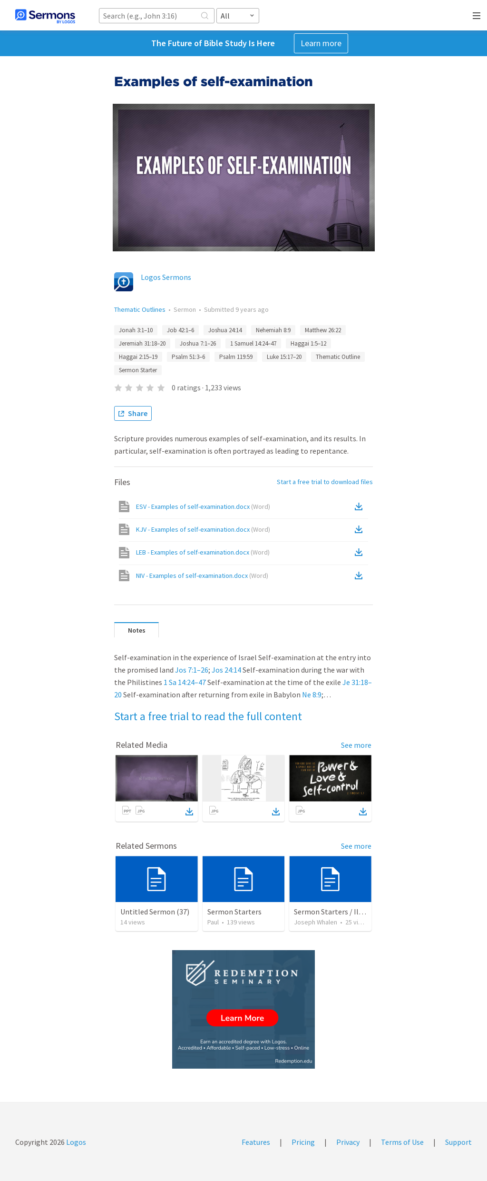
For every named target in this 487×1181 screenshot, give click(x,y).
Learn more (321, 43)
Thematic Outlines (140, 309)
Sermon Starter (138, 370)
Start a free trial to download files (325, 481)
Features (256, 1142)
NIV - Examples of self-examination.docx (202, 575)
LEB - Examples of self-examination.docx (203, 552)
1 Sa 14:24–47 (185, 682)
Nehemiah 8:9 (273, 330)
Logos (75, 1142)
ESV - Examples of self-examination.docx (203, 506)
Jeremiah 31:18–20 (142, 343)
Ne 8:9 (311, 694)
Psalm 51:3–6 (188, 357)
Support (458, 1142)
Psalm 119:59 (236, 357)
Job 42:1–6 (180, 330)
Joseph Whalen (315, 922)
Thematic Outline (338, 357)
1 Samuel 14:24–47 (253, 343)
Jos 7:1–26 (191, 670)
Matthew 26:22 (323, 330)
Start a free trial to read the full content (208, 716)
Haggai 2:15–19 (138, 357)
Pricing (303, 1142)
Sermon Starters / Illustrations (344, 911)
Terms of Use (402, 1142)
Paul (213, 922)
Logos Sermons (166, 277)
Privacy (348, 1142)
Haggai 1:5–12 (308, 343)
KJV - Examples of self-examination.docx (203, 529)
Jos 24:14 (226, 670)
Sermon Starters (234, 911)
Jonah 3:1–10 (136, 330)
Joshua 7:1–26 (198, 343)
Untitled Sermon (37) (154, 911)
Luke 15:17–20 (284, 357)
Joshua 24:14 (225, 330)
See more (356, 745)
